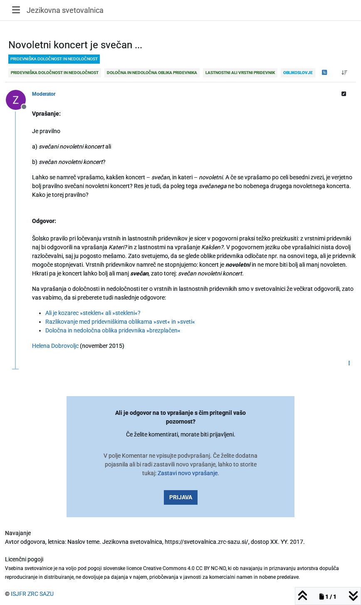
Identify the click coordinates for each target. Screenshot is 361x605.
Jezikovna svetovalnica (65, 10)
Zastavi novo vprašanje (188, 473)
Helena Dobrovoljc (55, 345)
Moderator (43, 94)
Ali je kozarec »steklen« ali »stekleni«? (93, 313)
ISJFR (18, 593)
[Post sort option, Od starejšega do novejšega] (344, 73)
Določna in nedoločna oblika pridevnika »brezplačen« (112, 330)
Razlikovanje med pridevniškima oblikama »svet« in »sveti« (120, 321)
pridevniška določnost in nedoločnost (54, 59)
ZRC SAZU (40, 593)
